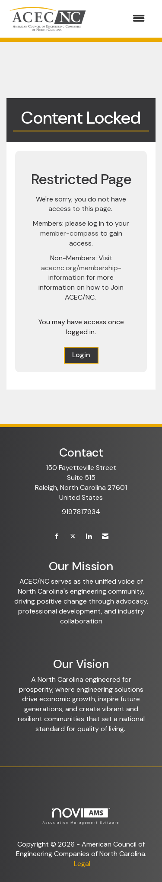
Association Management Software (80, 816)
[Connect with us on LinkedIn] (89, 536)
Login (81, 354)
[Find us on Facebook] (57, 536)
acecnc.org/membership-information (81, 272)
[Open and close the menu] (121, 19)
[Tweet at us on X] (73, 536)
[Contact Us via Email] (105, 536)
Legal (82, 863)
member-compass (69, 233)
